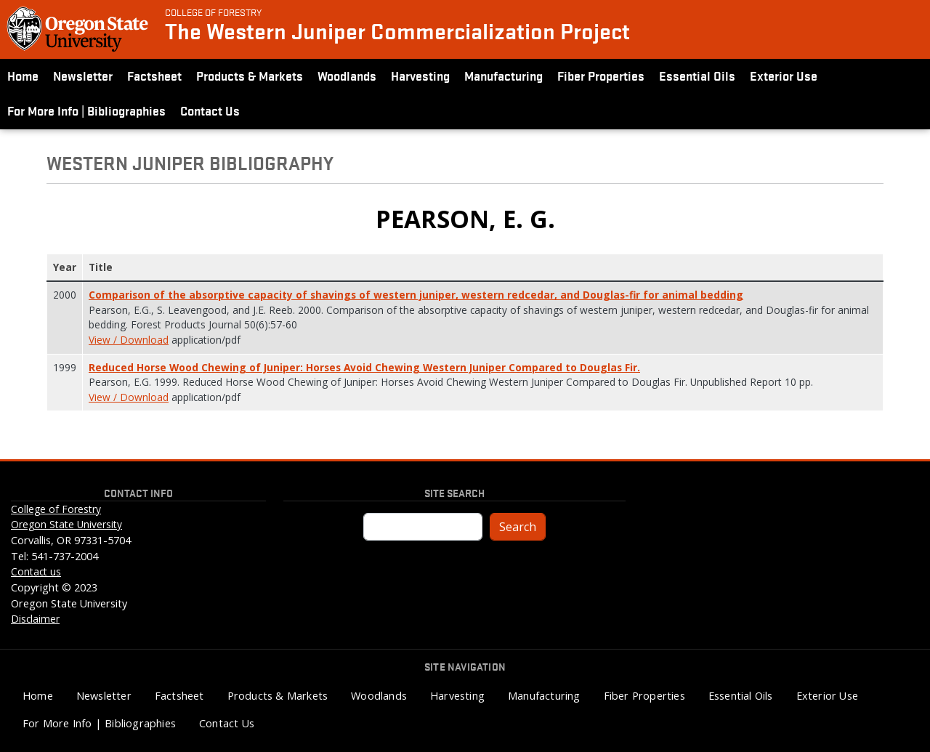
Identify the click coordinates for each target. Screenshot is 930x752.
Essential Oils (697, 75)
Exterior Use (783, 75)
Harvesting (420, 75)
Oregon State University (66, 524)
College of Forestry (213, 11)
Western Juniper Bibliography (189, 162)
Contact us (36, 571)
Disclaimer (35, 619)
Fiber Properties (600, 75)
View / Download (129, 340)
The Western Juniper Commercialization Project (397, 31)
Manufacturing (503, 75)
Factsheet (154, 75)
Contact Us (210, 110)
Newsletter (83, 75)
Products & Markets (249, 75)
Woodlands (347, 75)
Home (23, 75)
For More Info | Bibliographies (86, 110)
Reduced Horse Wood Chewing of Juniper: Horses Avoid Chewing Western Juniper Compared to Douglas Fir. (364, 367)
